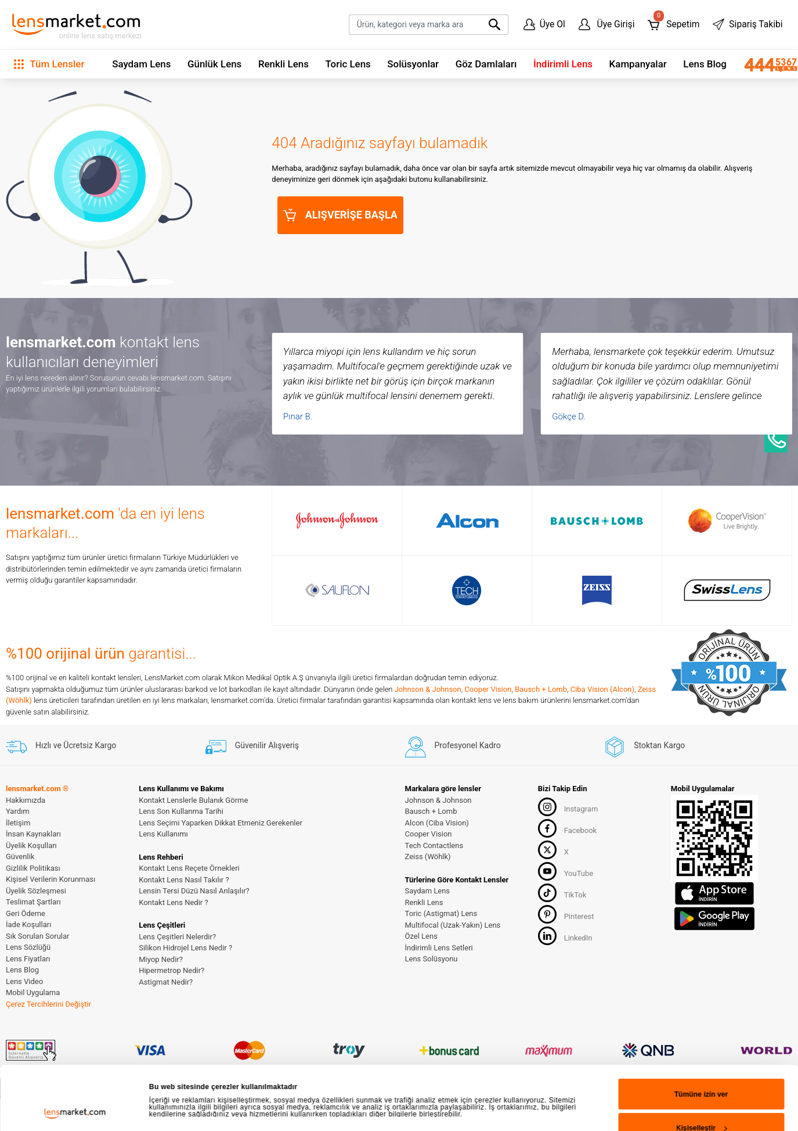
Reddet (701, 942)
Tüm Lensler (49, 64)
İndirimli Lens (563, 64)
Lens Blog (705, 64)
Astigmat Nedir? (166, 982)
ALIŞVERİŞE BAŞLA (340, 215)
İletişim (18, 822)
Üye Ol (544, 24)
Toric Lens (347, 64)
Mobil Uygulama (33, 992)
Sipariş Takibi (747, 24)
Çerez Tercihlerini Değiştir (48, 1004)
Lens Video (24, 981)
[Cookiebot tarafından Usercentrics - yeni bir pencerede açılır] (75, 950)
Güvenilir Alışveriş (252, 745)
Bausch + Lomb (541, 689)
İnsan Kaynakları (33, 834)
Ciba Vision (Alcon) (602, 689)
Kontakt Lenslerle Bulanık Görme (193, 800)
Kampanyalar (638, 64)
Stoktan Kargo (644, 745)
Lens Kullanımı (163, 834)
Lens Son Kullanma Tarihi (181, 811)
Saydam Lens (141, 64)
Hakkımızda (25, 800)
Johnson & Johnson (428, 689)
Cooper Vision (487, 689)
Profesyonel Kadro (453, 745)
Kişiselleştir (701, 908)
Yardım (18, 811)
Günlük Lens (214, 64)
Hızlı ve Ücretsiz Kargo (61, 745)
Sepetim (673, 22)
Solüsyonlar (413, 64)
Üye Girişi (607, 24)
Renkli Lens (283, 64)
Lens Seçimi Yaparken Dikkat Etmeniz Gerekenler (220, 822)
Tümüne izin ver (701, 874)
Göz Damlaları (486, 64)
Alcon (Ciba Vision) (437, 822)
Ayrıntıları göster (178, 918)
